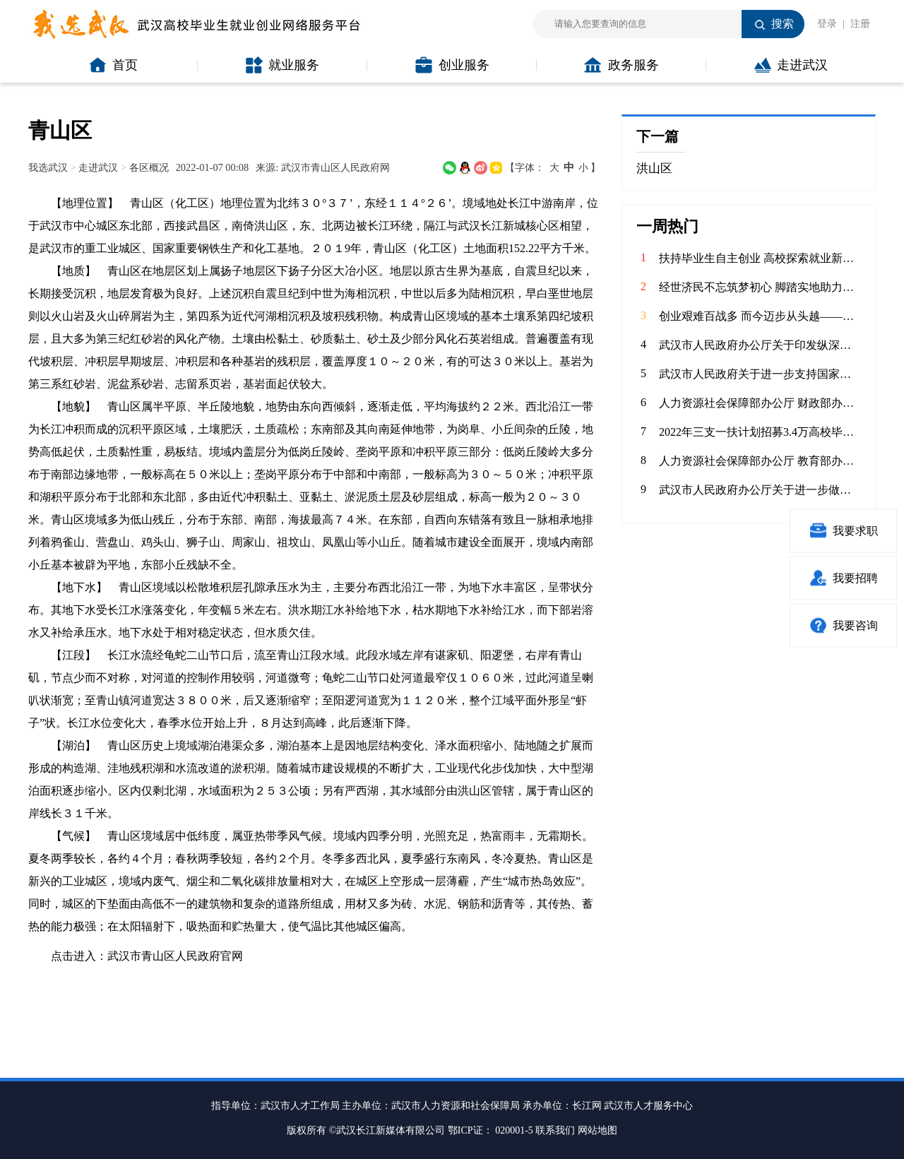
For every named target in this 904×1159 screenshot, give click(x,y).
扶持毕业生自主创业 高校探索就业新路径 (760, 258)
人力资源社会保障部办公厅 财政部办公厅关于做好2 (760, 403)
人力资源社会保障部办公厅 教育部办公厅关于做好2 (760, 461)
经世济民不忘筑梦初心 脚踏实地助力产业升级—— (760, 287)
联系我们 (555, 1130)
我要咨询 (843, 625)
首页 (113, 65)
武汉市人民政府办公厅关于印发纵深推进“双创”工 (760, 345)
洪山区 (654, 168)
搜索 (782, 24)
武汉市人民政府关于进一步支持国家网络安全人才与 (760, 374)
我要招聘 (843, 578)
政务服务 (621, 65)
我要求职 (843, 531)
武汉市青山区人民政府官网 (175, 956)
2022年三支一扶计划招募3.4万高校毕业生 (760, 432)
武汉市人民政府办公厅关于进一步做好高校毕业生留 (760, 490)
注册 (860, 23)
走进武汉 (791, 65)
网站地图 (597, 1130)
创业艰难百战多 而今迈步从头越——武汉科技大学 (760, 316)
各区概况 (149, 167)
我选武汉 (48, 167)
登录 (827, 23)
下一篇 (657, 136)
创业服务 (452, 65)
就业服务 (282, 65)
